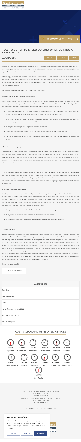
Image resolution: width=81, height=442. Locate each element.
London (66, 351)
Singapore (55, 365)
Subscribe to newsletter (59, 40)
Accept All (40, 433)
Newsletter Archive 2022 (11, 315)
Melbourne (21, 351)
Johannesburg (11, 365)
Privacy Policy (30, 408)
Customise (13, 433)
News (4, 303)
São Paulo (38, 378)
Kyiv (44, 365)
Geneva (34, 365)
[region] (27, 426)
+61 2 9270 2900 (43, 393)
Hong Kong (67, 365)
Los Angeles (45, 351)
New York (33, 351)
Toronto (56, 351)
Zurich (24, 365)
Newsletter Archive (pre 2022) (13, 309)
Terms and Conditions (48, 408)
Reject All (27, 433)
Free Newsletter (8, 296)
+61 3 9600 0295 (43, 401)
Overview (5, 290)
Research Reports (8, 321)
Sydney (10, 351)
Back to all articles (13, 271)
